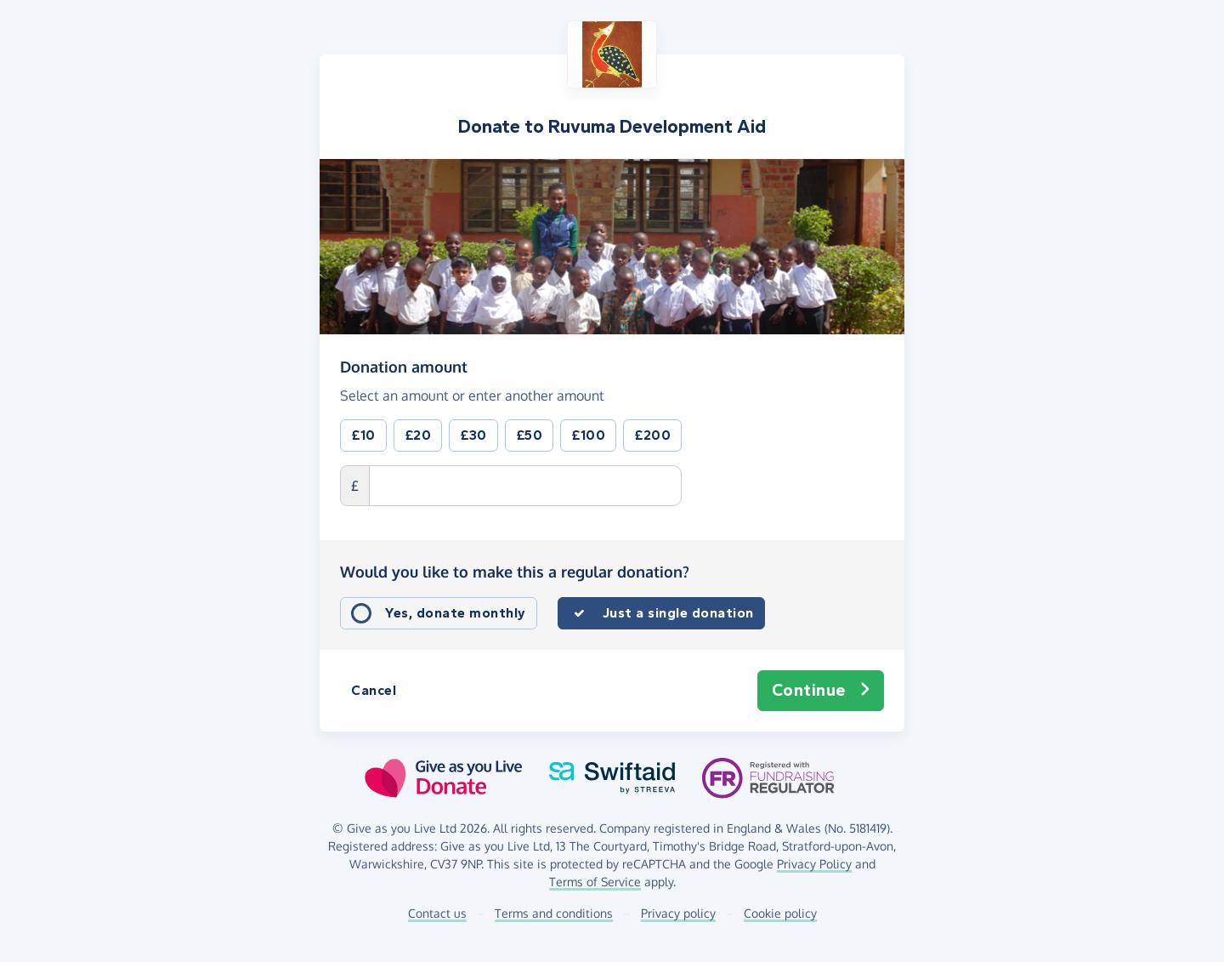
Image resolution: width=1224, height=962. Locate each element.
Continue (821, 690)
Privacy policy (678, 913)
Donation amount (404, 366)
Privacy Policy (814, 864)
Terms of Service (595, 881)
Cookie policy (780, 913)
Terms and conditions (554, 913)
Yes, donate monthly (455, 613)
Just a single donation (678, 613)
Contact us (437, 913)
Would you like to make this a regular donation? (514, 571)
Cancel (373, 690)
